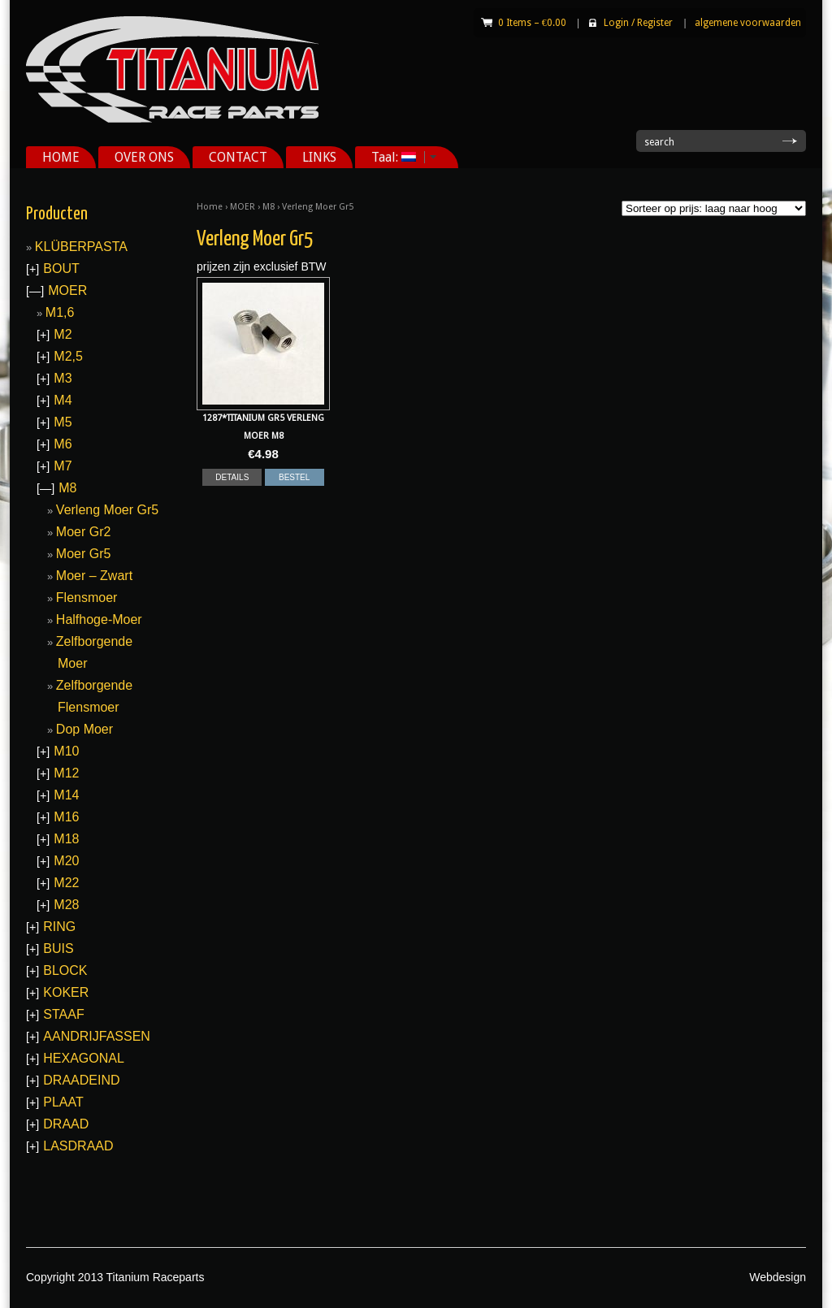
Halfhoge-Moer (99, 619)
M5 (63, 422)
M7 (63, 466)
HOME (61, 157)
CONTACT (238, 157)
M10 (66, 751)
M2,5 (68, 356)
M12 (66, 773)
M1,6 (60, 312)
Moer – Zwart (94, 576)
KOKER (66, 992)
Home (210, 206)
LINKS (319, 157)
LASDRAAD (78, 1146)
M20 (66, 861)
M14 (66, 795)
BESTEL (294, 477)
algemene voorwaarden (748, 22)
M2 (63, 334)
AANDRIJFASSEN (96, 1036)
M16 (66, 817)
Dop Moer (84, 729)
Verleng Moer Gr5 (107, 510)
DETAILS (232, 477)
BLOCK (65, 970)
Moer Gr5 (83, 554)
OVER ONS (144, 157)
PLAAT (63, 1102)
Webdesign (777, 1277)
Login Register (638, 22)
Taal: (398, 157)
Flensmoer (87, 597)
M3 (63, 378)
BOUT (61, 268)
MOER (242, 206)
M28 (66, 905)
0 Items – (532, 22)
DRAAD (66, 1124)
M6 (63, 444)
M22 (66, 883)
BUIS (58, 948)
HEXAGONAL (83, 1058)
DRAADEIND (81, 1080)
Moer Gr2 (83, 532)
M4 (63, 400)
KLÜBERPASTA (81, 246)
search (659, 142)
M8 (268, 206)
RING (59, 926)
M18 (66, 839)
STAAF (63, 1014)
